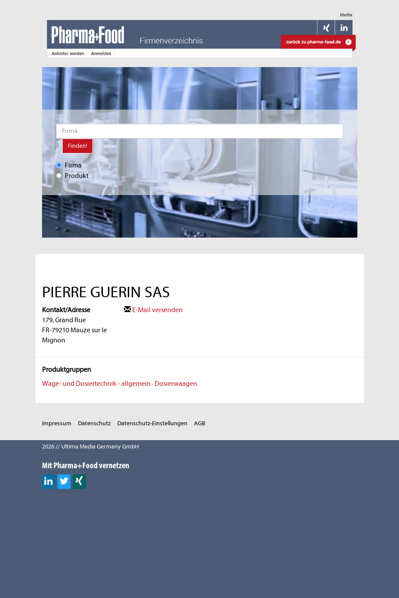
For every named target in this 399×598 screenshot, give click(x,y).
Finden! (77, 146)
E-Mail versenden (153, 310)
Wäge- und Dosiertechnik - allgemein (96, 384)
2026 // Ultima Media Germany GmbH (90, 446)
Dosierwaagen (176, 384)
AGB (199, 423)
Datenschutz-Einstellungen (152, 423)
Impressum (56, 423)
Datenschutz (94, 423)
